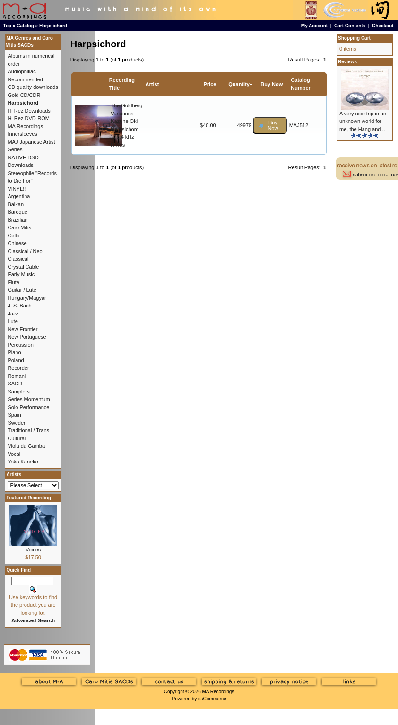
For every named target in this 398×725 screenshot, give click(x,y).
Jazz (13, 313)
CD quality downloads (33, 87)
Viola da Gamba (26, 446)
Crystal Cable (23, 267)
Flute (13, 282)
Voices (33, 549)
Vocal (14, 454)
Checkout (383, 25)
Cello (13, 235)
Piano (14, 352)
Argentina (19, 196)
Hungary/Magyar (27, 298)
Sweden (17, 423)
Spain (14, 415)
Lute (12, 321)
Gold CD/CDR (24, 95)
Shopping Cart (354, 38)
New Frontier (22, 329)
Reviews (347, 61)
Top (7, 25)
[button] (269, 125)
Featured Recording (28, 497)
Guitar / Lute (22, 290)
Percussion (20, 345)
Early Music (21, 274)
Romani (17, 376)
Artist (152, 84)
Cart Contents (349, 25)
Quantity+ (240, 84)
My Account (314, 25)
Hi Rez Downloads (29, 111)
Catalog (25, 25)
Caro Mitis (19, 227)
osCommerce (212, 698)
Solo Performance (28, 407)
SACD (15, 383)
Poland (16, 360)
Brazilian (17, 220)
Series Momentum (29, 399)
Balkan (16, 204)
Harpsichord (53, 25)
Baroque (17, 212)
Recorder (18, 368)
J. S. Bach (19, 305)
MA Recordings (218, 691)
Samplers (18, 391)
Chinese (17, 243)
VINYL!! (17, 189)
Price (210, 84)
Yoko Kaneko (23, 461)
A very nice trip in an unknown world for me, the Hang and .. (362, 121)
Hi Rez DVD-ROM (29, 118)
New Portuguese (27, 337)
